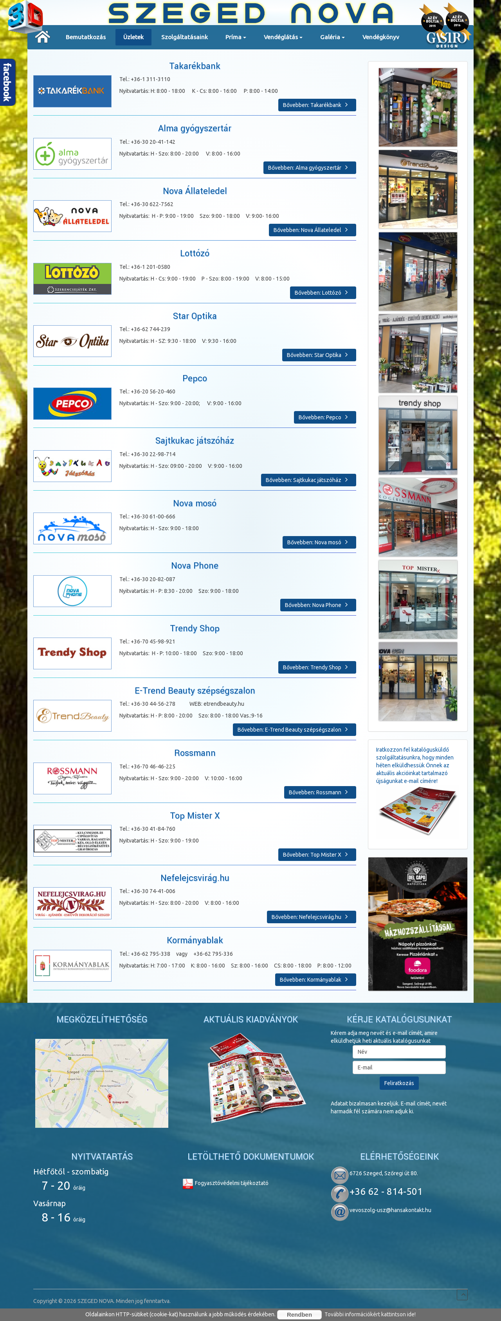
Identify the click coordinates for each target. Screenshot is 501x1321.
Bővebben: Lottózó (323, 292)
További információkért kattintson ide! (370, 1314)
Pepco (194, 378)
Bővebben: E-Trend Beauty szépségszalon (294, 729)
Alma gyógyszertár (194, 128)
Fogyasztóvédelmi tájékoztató (225, 1183)
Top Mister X (195, 816)
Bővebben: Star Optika (319, 354)
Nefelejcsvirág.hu (194, 878)
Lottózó (194, 253)
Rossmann (195, 753)
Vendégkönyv (380, 37)
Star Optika (195, 316)
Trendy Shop (195, 628)
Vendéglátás (283, 39)
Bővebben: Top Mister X (317, 854)
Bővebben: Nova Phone (318, 604)
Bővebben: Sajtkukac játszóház (308, 479)
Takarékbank (194, 66)
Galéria (332, 39)
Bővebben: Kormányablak (315, 979)
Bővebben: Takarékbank (317, 104)
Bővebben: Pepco (325, 416)
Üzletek (133, 37)
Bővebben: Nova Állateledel (312, 229)
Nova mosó (194, 503)
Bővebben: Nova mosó (319, 541)
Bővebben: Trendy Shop (317, 666)
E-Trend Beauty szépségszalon (195, 691)
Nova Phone (194, 566)
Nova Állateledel (195, 191)
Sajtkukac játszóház (194, 441)
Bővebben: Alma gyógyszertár (309, 167)
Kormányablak (195, 940)
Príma (235, 39)
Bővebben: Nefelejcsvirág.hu (311, 916)
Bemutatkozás (86, 37)
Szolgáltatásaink (184, 37)
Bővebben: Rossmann (320, 791)
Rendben (299, 1314)
